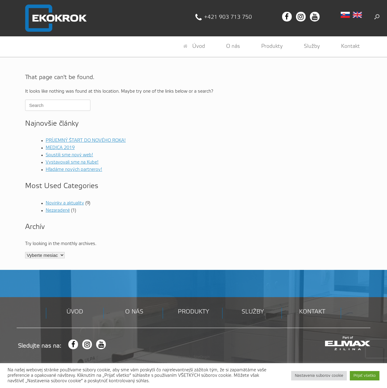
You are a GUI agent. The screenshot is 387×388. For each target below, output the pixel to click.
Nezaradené (58, 210)
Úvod (194, 46)
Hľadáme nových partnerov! (74, 169)
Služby (312, 46)
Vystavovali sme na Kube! (72, 162)
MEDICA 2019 (60, 148)
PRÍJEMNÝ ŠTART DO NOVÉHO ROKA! (86, 140)
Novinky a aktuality (65, 203)
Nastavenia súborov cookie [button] (319, 375)
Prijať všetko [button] (364, 375)
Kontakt (350, 46)
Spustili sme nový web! (69, 155)
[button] (377, 16)
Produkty (272, 46)
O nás (233, 46)
